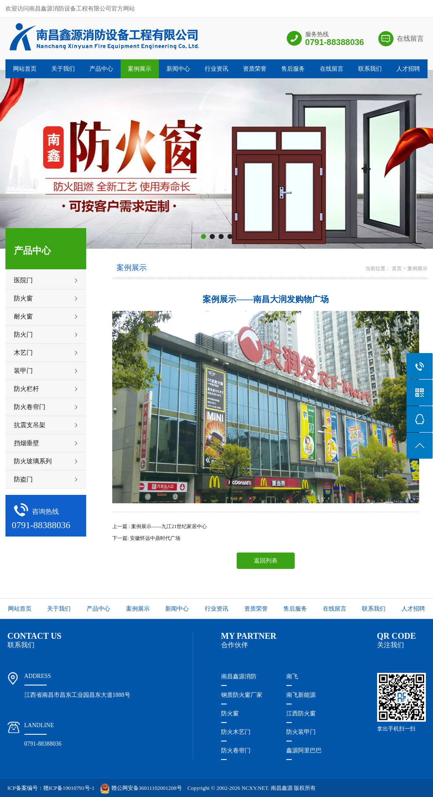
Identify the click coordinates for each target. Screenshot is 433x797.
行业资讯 (216, 69)
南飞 (292, 676)
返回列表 (265, 561)
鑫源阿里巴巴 (304, 750)
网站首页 (25, 69)
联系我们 (370, 69)
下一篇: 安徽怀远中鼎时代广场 (146, 538)
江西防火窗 (301, 713)
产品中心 (101, 69)
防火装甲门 (301, 732)
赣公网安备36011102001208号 (141, 788)
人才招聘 (408, 69)
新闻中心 (178, 69)
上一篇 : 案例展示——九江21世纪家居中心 (159, 526)
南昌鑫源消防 (238, 676)
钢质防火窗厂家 (241, 695)
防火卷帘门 (236, 750)
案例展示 (139, 69)
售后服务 (293, 69)
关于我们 (63, 69)
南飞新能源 (301, 695)
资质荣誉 (255, 69)
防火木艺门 (236, 732)
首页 (397, 268)
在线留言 (410, 38)
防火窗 (230, 713)
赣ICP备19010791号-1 (69, 788)
